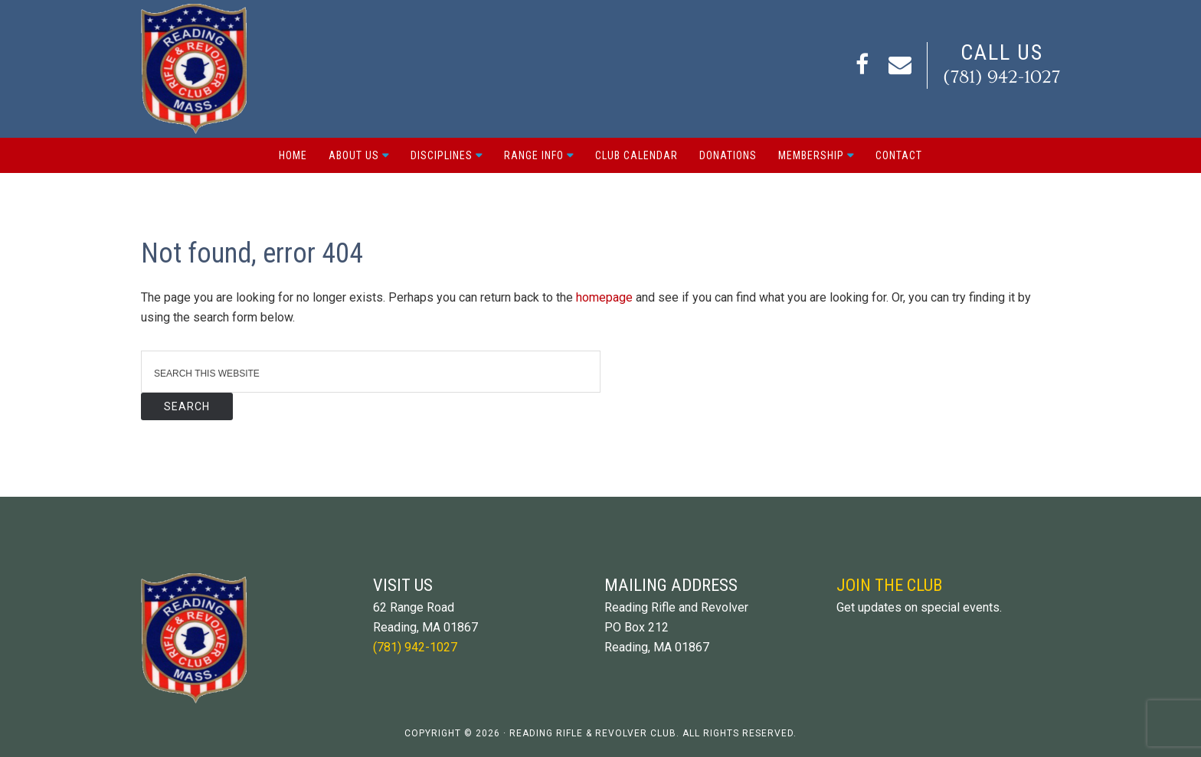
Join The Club (889, 585)
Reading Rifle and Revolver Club (194, 69)
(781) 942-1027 (1001, 77)
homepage (604, 297)
